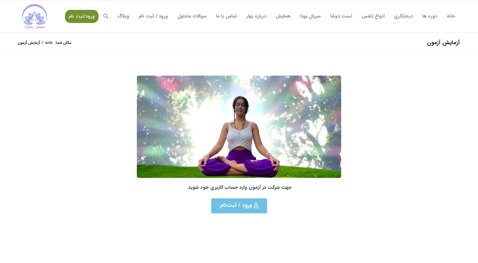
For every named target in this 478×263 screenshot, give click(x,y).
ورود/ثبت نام (82, 16)
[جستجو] (106, 16)
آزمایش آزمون (443, 42)
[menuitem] (451, 16)
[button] (239, 205)
